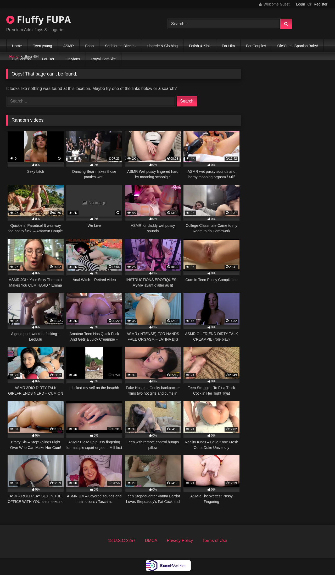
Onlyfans (73, 59)
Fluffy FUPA (38, 19)
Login (300, 4)
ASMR (68, 46)
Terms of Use (214, 540)
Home (17, 46)
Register (320, 4)
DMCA (151, 540)
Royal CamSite (103, 59)
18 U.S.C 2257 (121, 540)
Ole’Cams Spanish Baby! (297, 46)
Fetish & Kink (199, 46)
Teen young (42, 46)
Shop (89, 46)
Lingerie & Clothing (162, 46)
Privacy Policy (180, 540)
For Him (228, 46)
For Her (48, 59)
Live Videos (21, 59)
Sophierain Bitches (120, 46)
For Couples (256, 46)
